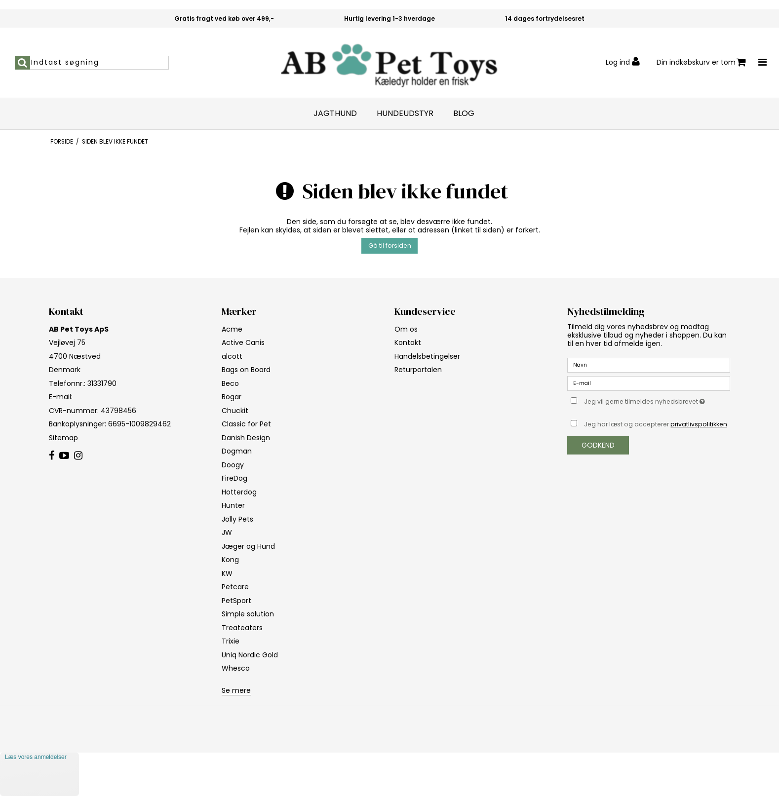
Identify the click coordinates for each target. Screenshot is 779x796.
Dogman (237, 451)
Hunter (233, 505)
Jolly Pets (237, 519)
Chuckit (235, 411)
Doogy (233, 465)
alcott (232, 356)
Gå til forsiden (389, 245)
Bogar (231, 397)
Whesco (236, 668)
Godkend (598, 445)
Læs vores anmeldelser (36, 757)
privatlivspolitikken (698, 424)
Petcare (235, 587)
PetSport (236, 601)
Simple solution (248, 614)
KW (227, 573)
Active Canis (243, 342)
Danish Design (246, 438)
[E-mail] (648, 383)
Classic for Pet (246, 424)
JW (227, 532)
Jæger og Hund (248, 546)
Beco (230, 383)
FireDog (234, 478)
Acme (232, 329)
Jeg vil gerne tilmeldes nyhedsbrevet (657, 400)
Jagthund (335, 113)
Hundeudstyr (405, 113)
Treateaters (242, 628)
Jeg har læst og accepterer (655, 424)
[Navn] (648, 365)
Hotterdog (239, 492)
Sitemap (63, 438)
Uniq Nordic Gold (250, 655)
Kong (230, 560)
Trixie (230, 641)
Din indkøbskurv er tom (701, 62)
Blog (463, 113)
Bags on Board (246, 370)
